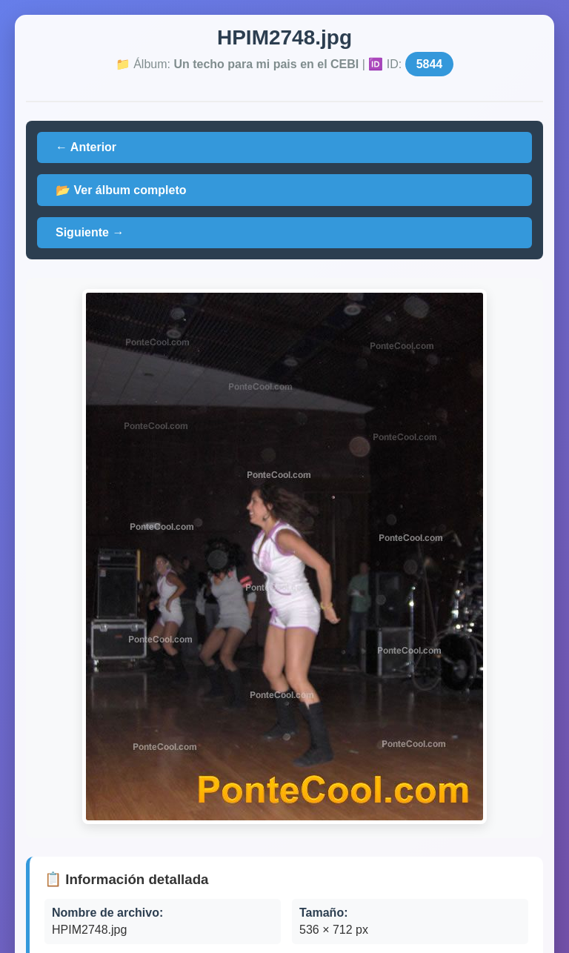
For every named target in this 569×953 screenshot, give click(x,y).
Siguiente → (90, 232)
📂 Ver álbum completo (121, 190)
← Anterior (86, 147)
